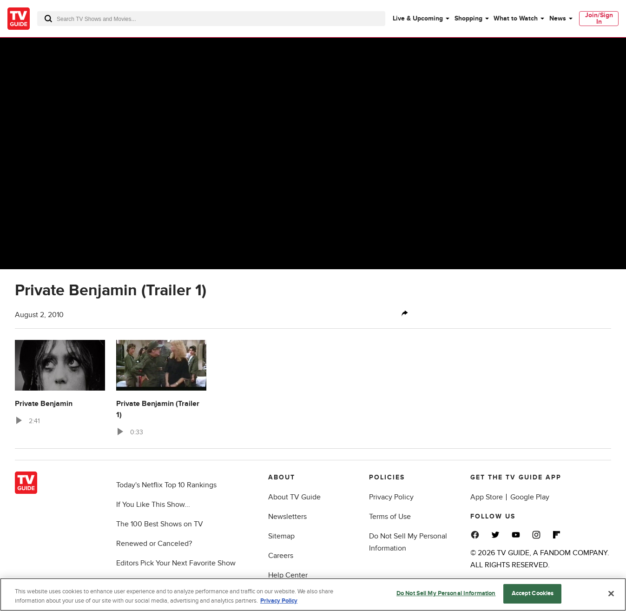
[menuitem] (420, 18)
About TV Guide (294, 497)
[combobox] (211, 18)
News (557, 18)
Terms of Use (390, 516)
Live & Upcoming (418, 18)
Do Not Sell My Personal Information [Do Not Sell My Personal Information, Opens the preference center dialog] (446, 593)
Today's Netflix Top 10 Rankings (166, 485)
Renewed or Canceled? (154, 543)
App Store (486, 497)
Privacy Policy (391, 497)
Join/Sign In (599, 18)
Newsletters (287, 516)
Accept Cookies (533, 593)
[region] (313, 594)
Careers (280, 555)
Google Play (529, 497)
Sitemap (281, 536)
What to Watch (516, 18)
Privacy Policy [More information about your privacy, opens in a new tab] (278, 600)
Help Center (288, 575)
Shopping (468, 18)
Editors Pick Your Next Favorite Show (176, 563)
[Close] (611, 593)
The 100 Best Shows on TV (159, 524)
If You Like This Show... (153, 504)
